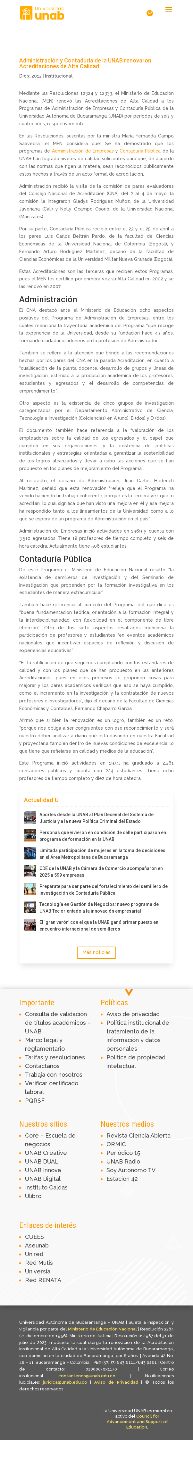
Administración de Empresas (83, 150)
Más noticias (96, 952)
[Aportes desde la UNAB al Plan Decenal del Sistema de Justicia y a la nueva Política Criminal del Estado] (30, 817)
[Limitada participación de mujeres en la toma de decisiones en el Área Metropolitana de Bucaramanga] (30, 853)
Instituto (37, 1187)
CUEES (34, 1236)
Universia (37, 1271)
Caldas (58, 1187)
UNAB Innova (43, 1170)
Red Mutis (39, 1262)
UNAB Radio (123, 1161)
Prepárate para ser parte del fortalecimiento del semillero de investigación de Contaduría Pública (103, 890)
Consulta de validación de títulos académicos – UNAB (58, 1023)
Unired (34, 1254)
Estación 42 (122, 1178)
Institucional (58, 76)
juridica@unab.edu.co (65, 1382)
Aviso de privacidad (133, 1014)
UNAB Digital (43, 1178)
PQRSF (35, 1100)
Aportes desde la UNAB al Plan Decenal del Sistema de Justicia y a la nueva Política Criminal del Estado (96, 818)
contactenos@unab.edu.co (86, 1375)
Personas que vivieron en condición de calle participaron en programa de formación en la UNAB (102, 836)
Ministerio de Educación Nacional (102, 1329)
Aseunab (37, 1245)
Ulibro (33, 1196)
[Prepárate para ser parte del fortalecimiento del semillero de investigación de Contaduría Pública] (30, 889)
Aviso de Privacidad (117, 1382)
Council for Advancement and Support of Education (137, 1421)
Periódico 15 (123, 1152)
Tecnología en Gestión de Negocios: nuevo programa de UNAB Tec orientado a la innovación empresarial (99, 908)
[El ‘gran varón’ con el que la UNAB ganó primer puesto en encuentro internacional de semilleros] (30, 925)
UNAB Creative (46, 1152)
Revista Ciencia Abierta (138, 1135)
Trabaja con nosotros (53, 1074)
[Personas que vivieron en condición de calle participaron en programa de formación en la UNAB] (30, 835)
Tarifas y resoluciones (55, 1057)
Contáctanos (42, 1066)
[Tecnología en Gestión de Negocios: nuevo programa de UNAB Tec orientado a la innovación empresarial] (30, 907)
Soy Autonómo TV (130, 1170)
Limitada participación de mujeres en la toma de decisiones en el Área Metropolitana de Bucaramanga (102, 854)
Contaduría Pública (140, 150)
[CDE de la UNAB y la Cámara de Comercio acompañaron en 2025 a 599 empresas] (30, 871)
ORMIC (116, 1144)
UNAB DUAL (42, 1161)
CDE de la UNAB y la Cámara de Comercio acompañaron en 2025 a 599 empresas (101, 872)
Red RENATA (43, 1280)
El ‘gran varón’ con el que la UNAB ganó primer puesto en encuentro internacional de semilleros (98, 926)
